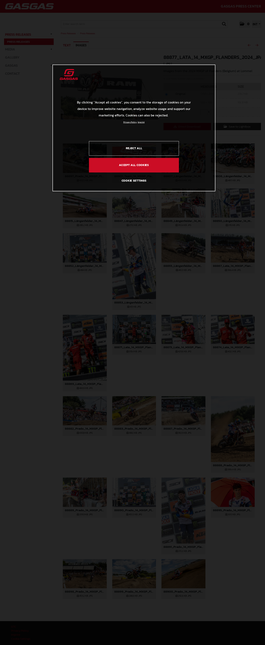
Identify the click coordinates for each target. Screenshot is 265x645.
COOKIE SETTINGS (134, 181)
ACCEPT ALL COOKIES (134, 165)
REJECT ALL (134, 148)
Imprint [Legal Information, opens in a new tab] (141, 122)
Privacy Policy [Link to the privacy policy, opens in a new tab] (130, 122)
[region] (133, 128)
